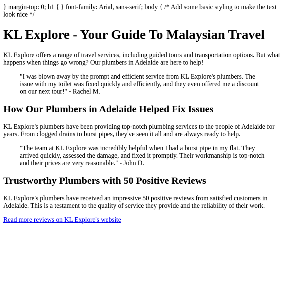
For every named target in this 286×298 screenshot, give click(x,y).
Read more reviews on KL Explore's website (62, 219)
